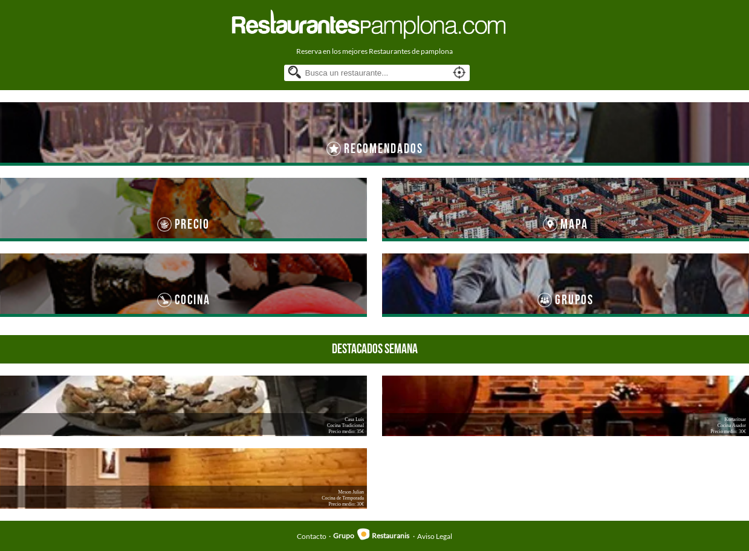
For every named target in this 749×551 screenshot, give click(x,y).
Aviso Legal (434, 535)
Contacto (311, 535)
